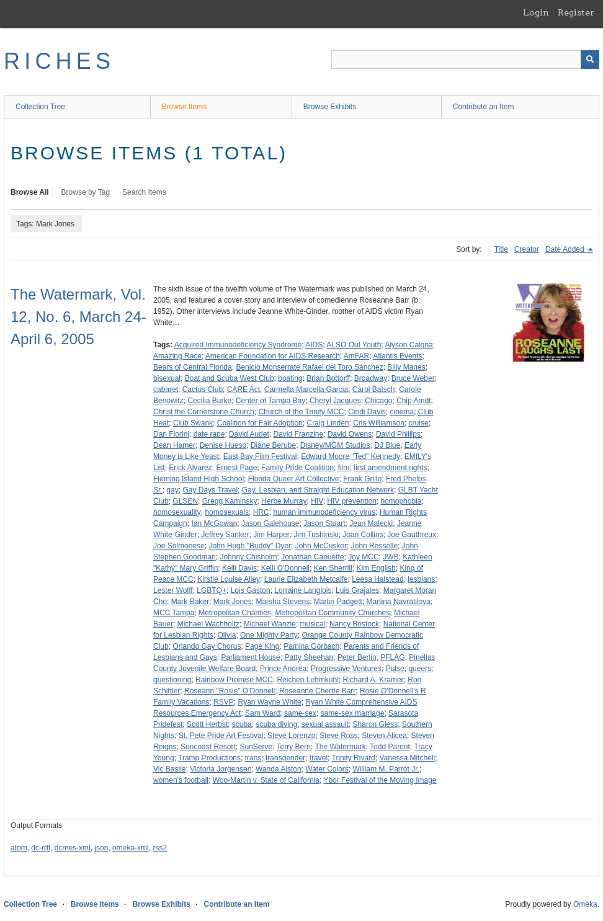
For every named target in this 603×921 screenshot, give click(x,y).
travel (319, 758)
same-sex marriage (353, 713)
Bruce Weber (413, 378)
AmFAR (356, 356)
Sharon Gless (375, 724)
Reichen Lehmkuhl (307, 679)
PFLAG (392, 657)
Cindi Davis (367, 411)
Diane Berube (273, 445)
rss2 (160, 847)
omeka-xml (130, 847)
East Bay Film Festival (260, 456)
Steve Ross (338, 735)
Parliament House (250, 657)
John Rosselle (374, 545)
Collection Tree (40, 106)
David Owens (350, 434)
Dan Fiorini (171, 434)
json (101, 847)
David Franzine (298, 434)
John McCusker (321, 545)
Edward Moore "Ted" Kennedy (350, 456)
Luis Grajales (357, 590)
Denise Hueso (223, 445)
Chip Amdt (413, 400)
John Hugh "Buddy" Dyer (249, 545)
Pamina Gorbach (311, 646)
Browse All (30, 192)
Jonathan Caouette (312, 557)
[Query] (465, 59)
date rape (209, 434)
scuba (242, 724)
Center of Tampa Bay (271, 400)
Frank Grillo (362, 478)
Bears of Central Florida (192, 367)
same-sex (300, 713)
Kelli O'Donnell (285, 568)
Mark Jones (232, 601)
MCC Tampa (173, 612)
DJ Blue (387, 445)
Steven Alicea (384, 735)
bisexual (167, 378)
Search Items (144, 192)
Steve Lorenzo (291, 735)
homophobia (400, 501)
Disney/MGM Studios (335, 445)
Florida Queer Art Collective (293, 478)
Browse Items (184, 106)
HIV (317, 501)
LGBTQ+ (211, 590)
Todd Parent (390, 746)
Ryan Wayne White (270, 702)
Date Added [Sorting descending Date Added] (565, 249)
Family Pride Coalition (297, 467)
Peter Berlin (357, 657)
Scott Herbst (207, 724)
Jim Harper (271, 534)
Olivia (226, 635)
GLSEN (185, 501)
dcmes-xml (73, 847)
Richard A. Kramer (373, 679)
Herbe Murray (283, 501)
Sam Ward (262, 713)
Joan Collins (362, 534)
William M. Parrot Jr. (386, 769)
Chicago (378, 400)
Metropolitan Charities (235, 612)
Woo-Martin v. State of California (266, 780)
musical (313, 624)
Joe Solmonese (179, 545)
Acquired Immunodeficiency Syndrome (238, 344)
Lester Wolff (173, 590)
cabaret (165, 389)
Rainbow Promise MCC (234, 679)
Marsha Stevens (283, 601)
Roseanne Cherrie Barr (317, 691)
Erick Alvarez (190, 467)
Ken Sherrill (333, 568)
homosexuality (177, 512)
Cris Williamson (378, 423)
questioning (172, 679)
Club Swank (193, 423)
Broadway (370, 378)
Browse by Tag (85, 192)
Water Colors (327, 769)
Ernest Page (236, 467)
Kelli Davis (239, 568)
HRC (261, 512)
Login (536, 12)
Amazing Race (177, 356)
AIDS (314, 344)
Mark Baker (190, 601)
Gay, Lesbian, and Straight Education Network (318, 490)
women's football (180, 780)
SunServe (255, 746)
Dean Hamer (174, 445)
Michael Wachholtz (208, 624)
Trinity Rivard (353, 758)
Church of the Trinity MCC (301, 411)
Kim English (375, 568)
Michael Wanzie (270, 624)
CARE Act (243, 389)
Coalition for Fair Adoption (260, 423)
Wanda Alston (279, 769)
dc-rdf (40, 847)
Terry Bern (294, 746)
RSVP (223, 702)
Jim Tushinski (316, 534)
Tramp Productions (209, 758)
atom (19, 847)
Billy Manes (406, 367)
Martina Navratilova (399, 601)
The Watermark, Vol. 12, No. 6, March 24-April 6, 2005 (78, 316)
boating (290, 378)
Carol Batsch (373, 389)
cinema (402, 411)
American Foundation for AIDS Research (272, 356)
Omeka (585, 904)
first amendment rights (390, 467)
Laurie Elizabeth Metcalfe (306, 579)
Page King (262, 646)
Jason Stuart (324, 523)
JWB (390, 557)
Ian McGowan (214, 523)
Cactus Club (202, 389)
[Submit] (590, 59)
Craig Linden (327, 423)
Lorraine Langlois (302, 590)
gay (172, 490)
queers (419, 668)
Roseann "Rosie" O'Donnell (229, 691)
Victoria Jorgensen (220, 769)
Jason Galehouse (270, 523)
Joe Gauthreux (411, 534)
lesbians (421, 579)
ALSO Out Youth (353, 344)
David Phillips (398, 434)
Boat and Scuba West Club (229, 378)
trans (253, 758)
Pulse (395, 668)
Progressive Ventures (346, 668)
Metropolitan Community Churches (332, 612)
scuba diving (276, 724)
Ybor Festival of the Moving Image (379, 780)
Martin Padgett (338, 601)
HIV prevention (351, 501)
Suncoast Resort (208, 746)
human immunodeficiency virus (324, 512)
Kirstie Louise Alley (228, 579)
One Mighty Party (269, 635)
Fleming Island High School (198, 478)
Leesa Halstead (377, 579)
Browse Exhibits (329, 106)
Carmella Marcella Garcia (306, 389)
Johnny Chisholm (248, 557)
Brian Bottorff (328, 378)
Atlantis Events (397, 356)
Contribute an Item (483, 106)
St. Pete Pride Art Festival (221, 735)
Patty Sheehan (308, 657)
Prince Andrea (283, 668)
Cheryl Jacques (335, 400)
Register (576, 12)
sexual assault (325, 724)
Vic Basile (169, 769)
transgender (285, 758)
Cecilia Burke (209, 400)
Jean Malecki (371, 523)
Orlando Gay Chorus (206, 646)
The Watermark (340, 746)
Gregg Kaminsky (229, 501)
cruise (419, 423)
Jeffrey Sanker (225, 534)
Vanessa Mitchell (407, 758)
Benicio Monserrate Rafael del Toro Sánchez (309, 367)
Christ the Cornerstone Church (203, 411)
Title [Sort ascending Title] (501, 249)
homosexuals (227, 512)
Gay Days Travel (210, 490)
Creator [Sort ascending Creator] (526, 249)
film (344, 467)
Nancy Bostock (354, 624)
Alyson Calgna (408, 344)
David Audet (249, 434)
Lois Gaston (250, 590)
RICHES (59, 61)
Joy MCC (363, 557)
